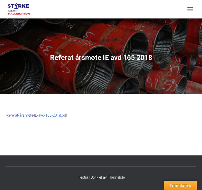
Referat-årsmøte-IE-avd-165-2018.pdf (36, 115)
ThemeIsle (116, 177)
